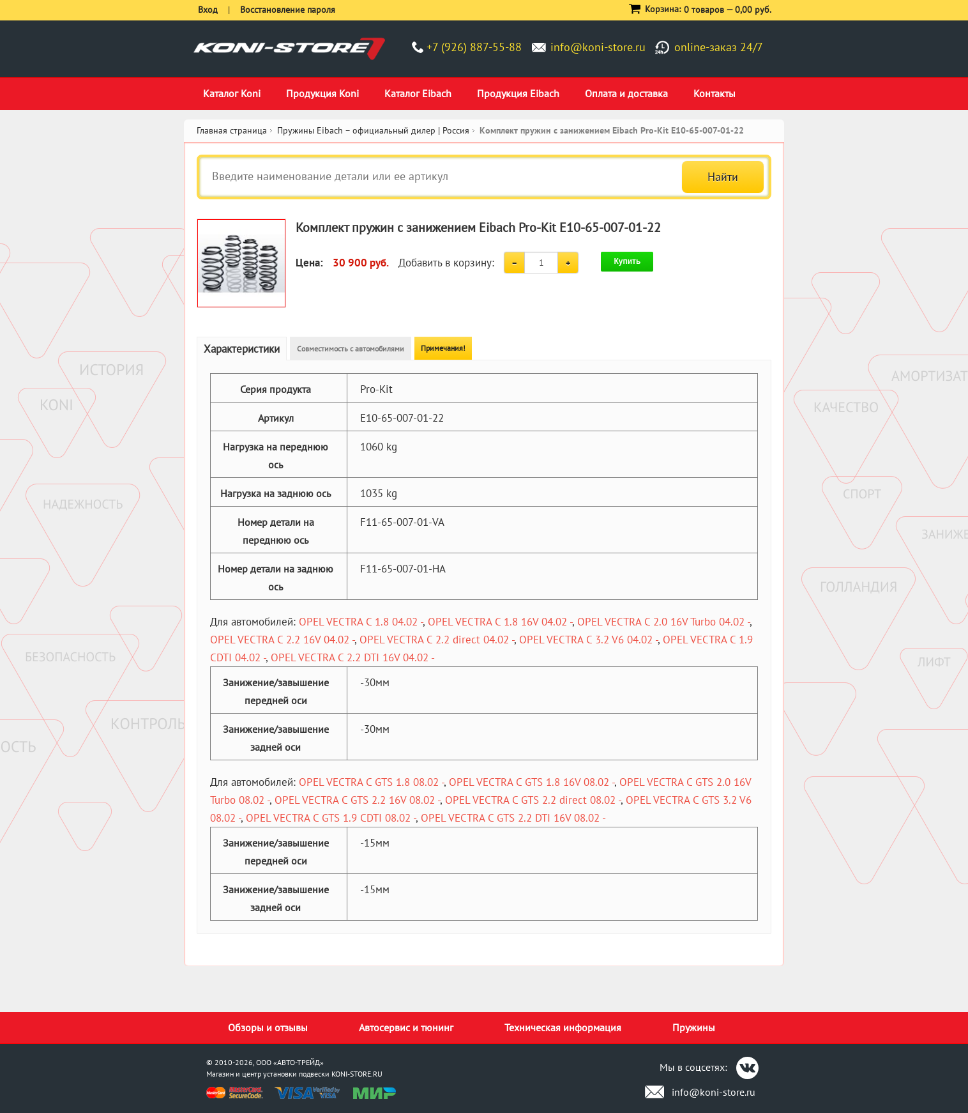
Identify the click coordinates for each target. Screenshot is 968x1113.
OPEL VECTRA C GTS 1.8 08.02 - (371, 782)
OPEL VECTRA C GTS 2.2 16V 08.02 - (357, 800)
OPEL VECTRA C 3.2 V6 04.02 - (588, 640)
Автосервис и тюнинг (406, 1027)
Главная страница (232, 130)
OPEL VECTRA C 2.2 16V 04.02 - (282, 640)
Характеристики (242, 349)
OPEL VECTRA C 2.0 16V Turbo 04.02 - (663, 622)
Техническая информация (562, 1027)
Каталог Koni (232, 93)
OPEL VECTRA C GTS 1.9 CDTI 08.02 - (331, 818)
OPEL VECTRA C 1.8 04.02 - (361, 622)
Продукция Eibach (518, 93)
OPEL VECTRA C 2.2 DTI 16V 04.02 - (353, 657)
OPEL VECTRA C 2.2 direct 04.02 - (436, 640)
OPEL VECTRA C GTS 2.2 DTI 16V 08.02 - (513, 818)
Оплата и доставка (626, 93)
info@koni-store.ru (598, 47)
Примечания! (443, 348)
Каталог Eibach (417, 93)
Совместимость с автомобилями (350, 348)
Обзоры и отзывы (268, 1027)
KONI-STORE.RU (356, 1073)
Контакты (714, 93)
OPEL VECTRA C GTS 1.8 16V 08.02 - (531, 782)
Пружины (693, 1027)
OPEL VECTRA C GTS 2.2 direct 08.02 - (533, 800)
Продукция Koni (322, 93)
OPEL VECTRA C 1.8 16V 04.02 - (500, 622)
